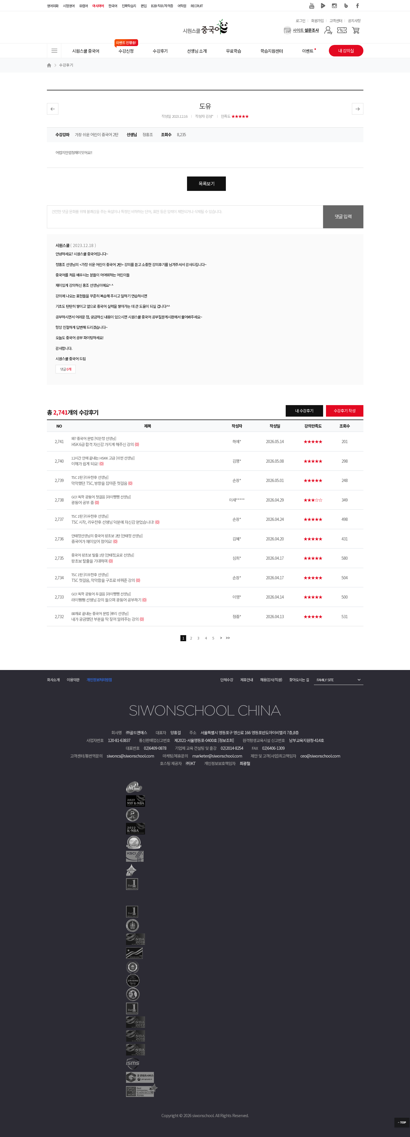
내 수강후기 (304, 410)
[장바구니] (356, 30)
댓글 (65, 369)
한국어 (112, 5)
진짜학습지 (129, 5)
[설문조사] (301, 30)
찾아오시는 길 (299, 679)
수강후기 (66, 65)
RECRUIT (197, 5)
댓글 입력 (343, 216)
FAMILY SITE (325, 679)
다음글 (357, 109)
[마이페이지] (328, 30)
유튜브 (311, 6)
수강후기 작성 (344, 410)
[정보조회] (226, 740)
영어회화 (52, 5)
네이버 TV (323, 6)
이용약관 (73, 679)
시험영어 (69, 5)
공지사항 (354, 20)
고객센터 (335, 20)
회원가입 (317, 20)
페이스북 (357, 6)
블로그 (346, 6)
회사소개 (53, 679)
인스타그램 (334, 6)
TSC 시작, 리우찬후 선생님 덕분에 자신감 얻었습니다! (147, 519)
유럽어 (83, 5)
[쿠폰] (342, 30)
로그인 (300, 20)
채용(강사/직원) (271, 679)
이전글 (52, 109)
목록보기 (207, 183)
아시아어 (98, 5)
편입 (143, 5)
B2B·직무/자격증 (162, 5)
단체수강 (226, 679)
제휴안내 (246, 679)
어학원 (182, 5)
